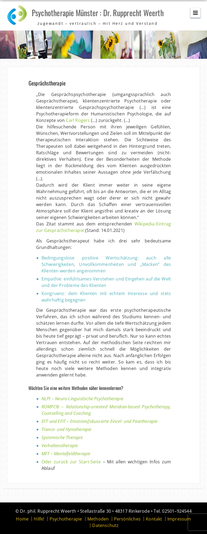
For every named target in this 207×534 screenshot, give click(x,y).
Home (22, 519)
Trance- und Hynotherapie (67, 429)
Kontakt (154, 519)
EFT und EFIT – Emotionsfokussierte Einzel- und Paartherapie (100, 421)
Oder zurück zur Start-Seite (71, 462)
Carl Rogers (78, 120)
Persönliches (127, 519)
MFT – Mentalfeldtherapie (66, 454)
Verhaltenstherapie (60, 446)
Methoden (98, 519)
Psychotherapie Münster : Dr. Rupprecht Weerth (98, 12)
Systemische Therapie (62, 437)
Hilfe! (39, 519)
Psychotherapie (66, 519)
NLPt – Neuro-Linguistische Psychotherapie (82, 399)
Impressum (179, 519)
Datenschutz (105, 525)
